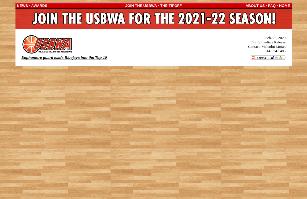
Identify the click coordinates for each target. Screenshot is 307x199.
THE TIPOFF (171, 6)
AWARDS (39, 6)
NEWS (22, 6)
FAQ (271, 6)
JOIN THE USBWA (141, 6)
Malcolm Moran (274, 46)
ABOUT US (255, 6)
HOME (284, 6)
